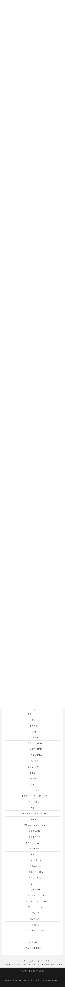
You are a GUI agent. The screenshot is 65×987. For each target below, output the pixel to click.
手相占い (33, 773)
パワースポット (34, 802)
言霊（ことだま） (35, 714)
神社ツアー (35, 808)
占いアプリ (34, 790)
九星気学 (34, 738)
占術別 (32, 720)
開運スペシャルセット (35, 843)
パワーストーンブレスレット (36, 895)
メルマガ (34, 784)
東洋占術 (33, 726)
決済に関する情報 (33, 948)
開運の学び (33, 778)
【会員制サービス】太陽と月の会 (34, 796)
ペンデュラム (35, 849)
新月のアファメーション (34, 825)
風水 (34, 732)
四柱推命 (34, 761)
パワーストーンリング (36, 907)
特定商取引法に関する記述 (32, 971)
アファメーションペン (35, 930)
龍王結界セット (36, 866)
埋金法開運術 (36, 755)
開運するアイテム (34, 837)
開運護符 (35, 924)
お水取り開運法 (36, 749)
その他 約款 (32, 942)
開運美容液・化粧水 (35, 872)
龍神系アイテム (35, 854)
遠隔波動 (34, 819)
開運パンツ (35, 913)
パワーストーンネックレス (36, 901)
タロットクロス (35, 878)
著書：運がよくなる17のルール (34, 813)
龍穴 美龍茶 (36, 860)
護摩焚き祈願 (34, 831)
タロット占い (33, 767)
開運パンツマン (35, 884)
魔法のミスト (35, 919)
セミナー (34, 936)
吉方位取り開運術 (35, 743)
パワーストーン (35, 889)
